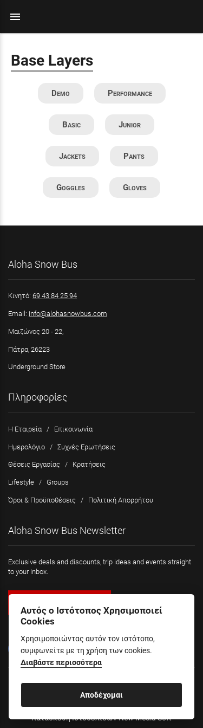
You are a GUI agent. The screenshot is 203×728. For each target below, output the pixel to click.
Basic (71, 125)
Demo (60, 93)
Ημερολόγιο (26, 447)
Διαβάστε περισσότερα (61, 662)
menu (15, 16)
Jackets (72, 156)
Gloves (135, 187)
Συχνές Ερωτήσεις (86, 447)
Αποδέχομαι (101, 695)
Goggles (70, 187)
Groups (58, 482)
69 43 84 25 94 (54, 296)
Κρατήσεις (89, 464)
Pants (134, 156)
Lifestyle (21, 482)
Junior (130, 125)
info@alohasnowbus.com (68, 314)
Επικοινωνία (73, 429)
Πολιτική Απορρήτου (120, 500)
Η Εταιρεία (25, 429)
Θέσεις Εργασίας (34, 464)
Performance (130, 93)
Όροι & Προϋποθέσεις (42, 500)
